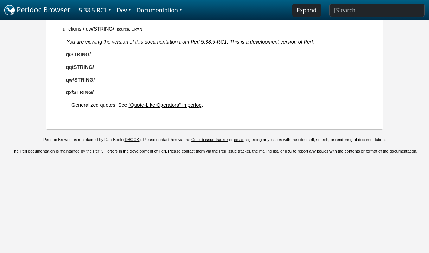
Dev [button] (122, 10)
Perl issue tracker (234, 151)
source (123, 29)
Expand (306, 10)
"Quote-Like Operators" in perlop (164, 105)
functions (71, 29)
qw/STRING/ (100, 29)
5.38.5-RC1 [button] (93, 10)
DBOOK (132, 139)
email (239, 139)
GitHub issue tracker (209, 139)
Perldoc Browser (37, 10)
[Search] (377, 10)
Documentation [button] (157, 10)
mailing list (268, 151)
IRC (288, 151)
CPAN (136, 29)
